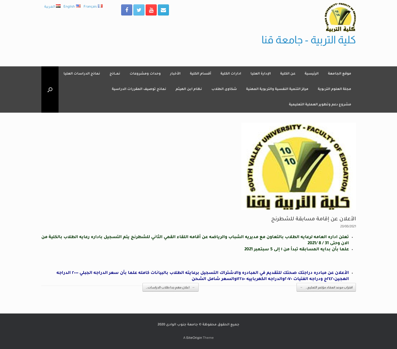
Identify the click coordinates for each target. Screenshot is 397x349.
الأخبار (175, 74)
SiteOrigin (194, 337)
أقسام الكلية (200, 74)
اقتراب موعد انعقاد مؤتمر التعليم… (326, 287)
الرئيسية (312, 74)
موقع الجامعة (339, 74)
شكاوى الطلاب (224, 89)
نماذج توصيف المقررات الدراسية (139, 89)
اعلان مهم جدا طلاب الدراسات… (170, 287)
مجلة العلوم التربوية (334, 89)
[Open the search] (50, 89)
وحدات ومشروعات (145, 74)
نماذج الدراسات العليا (81, 74)
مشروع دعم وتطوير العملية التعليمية (320, 105)
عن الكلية (287, 74)
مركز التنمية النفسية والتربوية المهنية (277, 89)
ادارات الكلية (230, 74)
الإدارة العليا (260, 74)
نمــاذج (115, 74)
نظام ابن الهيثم (189, 89)
